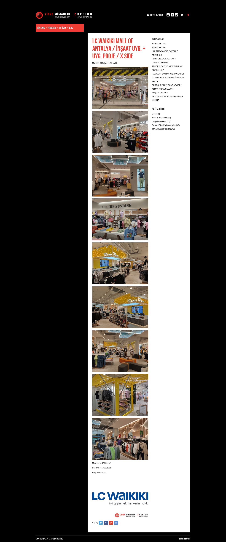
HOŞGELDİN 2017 (160, 93)
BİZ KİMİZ (41, 28)
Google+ (111, 523)
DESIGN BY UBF (184, 538)
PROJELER (52, 28)
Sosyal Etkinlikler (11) (161, 121)
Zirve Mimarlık (64, 15)
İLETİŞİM (62, 28)
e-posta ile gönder (116, 523)
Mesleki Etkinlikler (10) (161, 118)
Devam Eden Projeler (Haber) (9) (166, 125)
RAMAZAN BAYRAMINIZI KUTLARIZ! (168, 74)
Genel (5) (156, 114)
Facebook (106, 523)
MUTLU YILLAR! (159, 44)
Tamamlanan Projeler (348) (163, 129)
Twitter (101, 523)
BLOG (71, 28)
